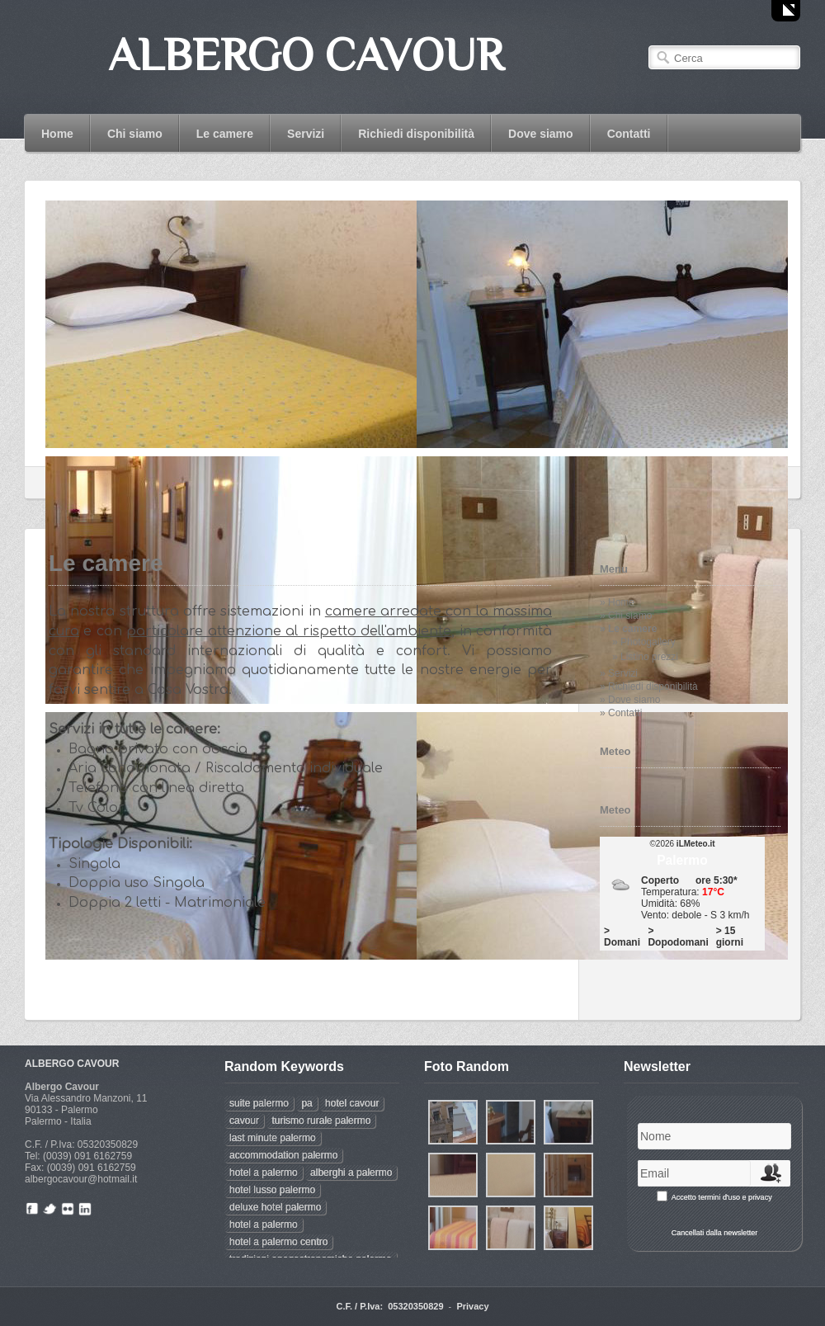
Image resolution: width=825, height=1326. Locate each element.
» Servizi (619, 673)
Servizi (305, 133)
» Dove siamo (630, 699)
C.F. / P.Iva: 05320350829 (389, 1306)
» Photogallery (644, 642)
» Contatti (621, 713)
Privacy (472, 1306)
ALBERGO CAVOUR (72, 1063)
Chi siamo (135, 133)
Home (57, 133)
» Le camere (628, 629)
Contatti (629, 133)
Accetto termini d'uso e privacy (722, 1197)
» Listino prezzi (645, 657)
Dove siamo (540, 133)
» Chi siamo (626, 615)
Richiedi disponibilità (416, 133)
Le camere (224, 133)
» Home (617, 602)
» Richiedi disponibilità (649, 686)
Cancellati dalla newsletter (715, 1233)
